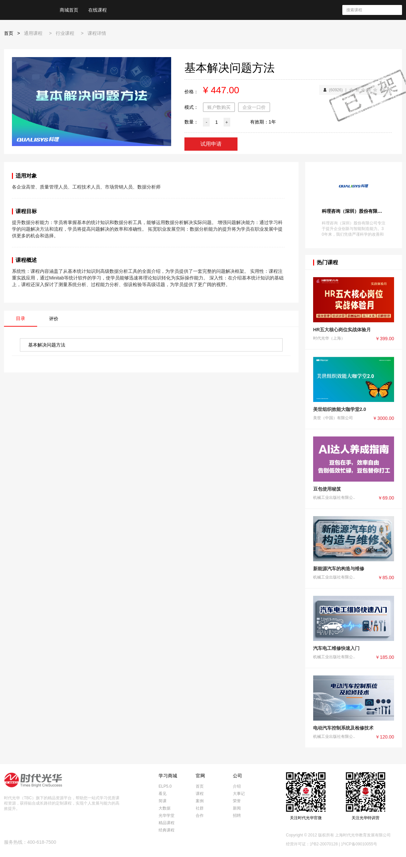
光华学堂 (166, 815)
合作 (200, 815)
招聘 (237, 815)
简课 (163, 801)
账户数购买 (219, 107)
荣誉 (237, 801)
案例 (200, 801)
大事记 (239, 793)
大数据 (164, 808)
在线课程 (97, 10)
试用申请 (211, 144)
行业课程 (65, 33)
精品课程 (166, 822)
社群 (200, 808)
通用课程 (33, 33)
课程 (200, 793)
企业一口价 (254, 107)
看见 (163, 793)
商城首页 (69, 10)
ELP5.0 (165, 786)
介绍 (237, 786)
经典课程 (166, 830)
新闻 (237, 808)
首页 (8, 33)
